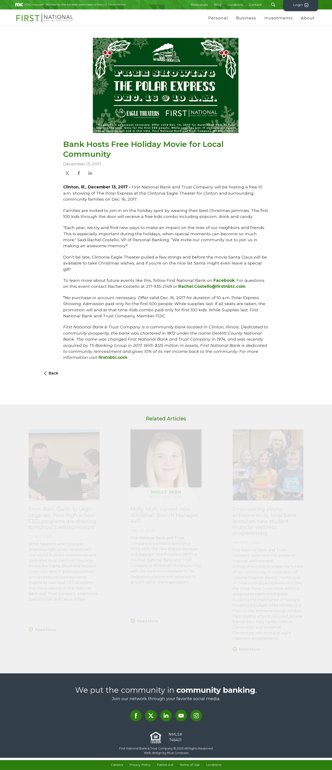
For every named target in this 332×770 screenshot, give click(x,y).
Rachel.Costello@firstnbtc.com (211, 286)
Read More (45, 629)
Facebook (224, 280)
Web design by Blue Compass (166, 753)
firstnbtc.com (112, 357)
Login (301, 5)
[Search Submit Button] (273, 4)
